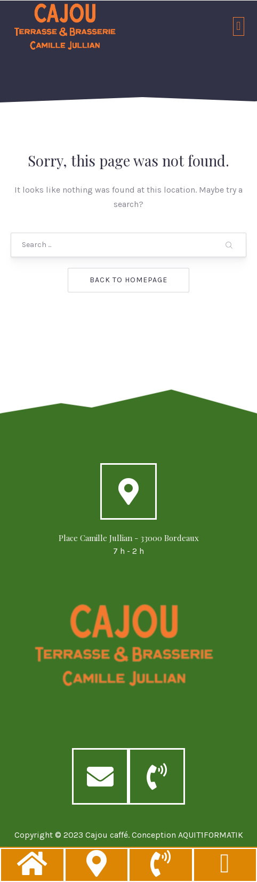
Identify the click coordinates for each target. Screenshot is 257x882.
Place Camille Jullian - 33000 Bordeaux (129, 547)
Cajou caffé (106, 844)
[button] (238, 26)
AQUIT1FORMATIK (210, 844)
